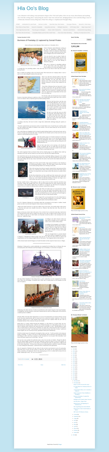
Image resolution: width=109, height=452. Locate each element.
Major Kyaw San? (86, 27)
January (75, 432)
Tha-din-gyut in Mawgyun (38, 30)
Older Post (63, 364)
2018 (74, 365)
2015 (74, 371)
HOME (18, 24)
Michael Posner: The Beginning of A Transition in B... (81, 404)
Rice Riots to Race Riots (22, 27)
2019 (74, 363)
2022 (74, 357)
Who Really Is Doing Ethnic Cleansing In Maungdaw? (85, 261)
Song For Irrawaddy (37, 27)
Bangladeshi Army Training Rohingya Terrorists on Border (85, 175)
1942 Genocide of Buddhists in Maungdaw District (85, 154)
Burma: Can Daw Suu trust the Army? (81, 384)
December (76, 380)
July (75, 420)
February (76, 430)
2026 (74, 349)
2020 (74, 361)
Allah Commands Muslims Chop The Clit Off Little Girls (84, 239)
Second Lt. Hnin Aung (84, 24)
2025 (74, 351)
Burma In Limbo (43, 24)
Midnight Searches (63, 27)
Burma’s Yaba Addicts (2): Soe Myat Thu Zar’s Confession (84, 292)
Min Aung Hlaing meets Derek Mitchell (82, 406)
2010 (74, 435)
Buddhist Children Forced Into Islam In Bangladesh (84, 250)
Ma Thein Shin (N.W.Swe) (23, 32)
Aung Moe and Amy (50, 27)
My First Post (82, 79)
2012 (74, 377)
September (76, 416)
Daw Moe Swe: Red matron (57, 24)
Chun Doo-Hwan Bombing (65, 32)
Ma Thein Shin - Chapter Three (80, 401)
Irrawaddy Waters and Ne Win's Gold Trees (43, 32)
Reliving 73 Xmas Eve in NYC (82, 32)
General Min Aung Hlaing (84, 30)
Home (42, 364)
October (75, 414)
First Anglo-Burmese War (22, 30)
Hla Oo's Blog (33, 8)
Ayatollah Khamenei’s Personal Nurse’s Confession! (85, 123)
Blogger (60, 444)
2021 (74, 359)
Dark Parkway (82, 281)
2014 (74, 373)
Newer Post (20, 364)
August (75, 418)
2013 (74, 375)
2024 (74, 353)
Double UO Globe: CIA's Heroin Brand (84, 143)
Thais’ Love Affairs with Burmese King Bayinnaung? (85, 133)
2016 (74, 369)
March (75, 428)
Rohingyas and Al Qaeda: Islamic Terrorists (83, 399)
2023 (74, 355)
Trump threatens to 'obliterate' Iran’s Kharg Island (84, 112)
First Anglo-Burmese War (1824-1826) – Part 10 (84, 164)
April (75, 426)
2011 (74, 379)
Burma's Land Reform (69, 30)
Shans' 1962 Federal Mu (54, 30)
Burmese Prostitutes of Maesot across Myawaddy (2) (85, 271)
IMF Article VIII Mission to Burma (81, 412)
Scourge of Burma (71, 24)
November (76, 382)
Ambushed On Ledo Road (29, 24)
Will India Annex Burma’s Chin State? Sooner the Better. (84, 101)
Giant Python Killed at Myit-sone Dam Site (85, 303)
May (75, 424)
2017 (74, 367)
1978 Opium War (74, 27)
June (75, 422)
